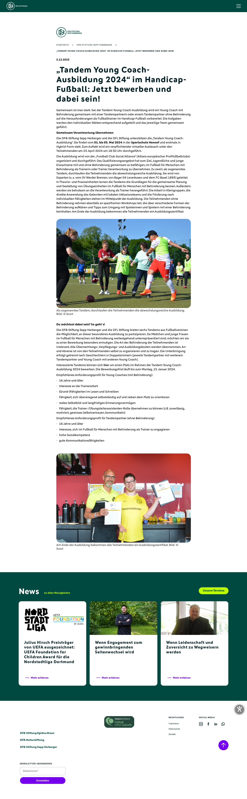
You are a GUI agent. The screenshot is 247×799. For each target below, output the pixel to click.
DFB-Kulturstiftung (32, 740)
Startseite (62, 45)
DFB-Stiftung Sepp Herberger (94, 45)
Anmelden (42, 780)
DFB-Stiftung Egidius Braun (37, 733)
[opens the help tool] (239, 709)
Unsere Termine (213, 590)
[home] (17, 6)
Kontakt (172, 734)
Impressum (174, 724)
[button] (238, 6)
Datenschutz (174, 729)
